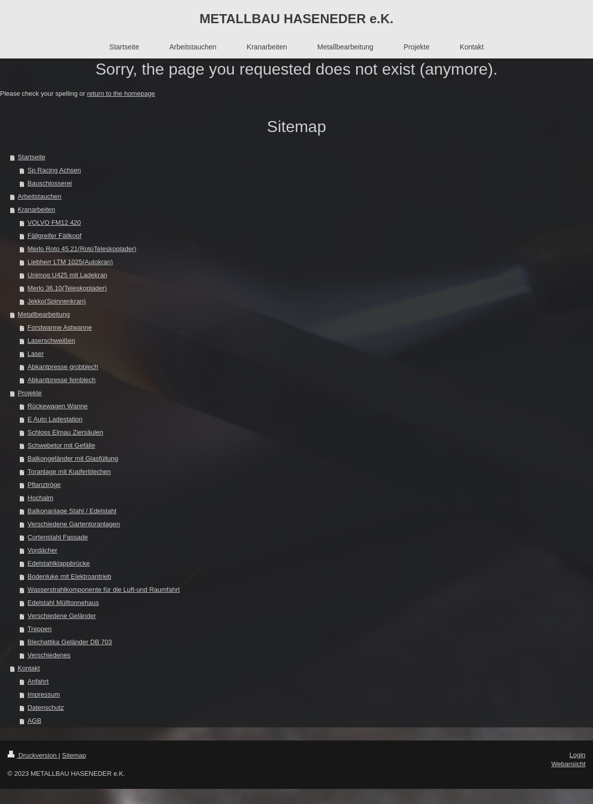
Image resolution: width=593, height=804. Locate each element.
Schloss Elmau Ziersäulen (65, 432)
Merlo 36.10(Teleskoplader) (67, 288)
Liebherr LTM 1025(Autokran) (70, 262)
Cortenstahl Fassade (58, 537)
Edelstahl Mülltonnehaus (63, 602)
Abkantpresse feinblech (62, 380)
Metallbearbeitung (44, 314)
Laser (36, 353)
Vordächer (42, 550)
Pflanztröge (44, 484)
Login (577, 755)
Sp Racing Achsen (54, 170)
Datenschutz (46, 707)
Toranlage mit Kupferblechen (69, 471)
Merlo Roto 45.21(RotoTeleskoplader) (82, 249)
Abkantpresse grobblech (63, 366)
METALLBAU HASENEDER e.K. (296, 18)
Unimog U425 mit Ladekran (67, 275)
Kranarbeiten (36, 209)
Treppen (40, 629)
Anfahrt (38, 681)
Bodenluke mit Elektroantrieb (69, 576)
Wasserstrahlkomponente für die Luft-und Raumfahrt (104, 589)
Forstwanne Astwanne (60, 327)
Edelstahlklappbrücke (59, 563)
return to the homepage (121, 93)
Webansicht (568, 764)
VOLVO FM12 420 (54, 222)
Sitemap (74, 755)
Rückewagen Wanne (58, 406)
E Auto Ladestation (55, 419)
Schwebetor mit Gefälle (61, 445)
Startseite (31, 157)
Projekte (30, 393)
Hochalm (40, 498)
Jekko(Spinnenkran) (57, 301)
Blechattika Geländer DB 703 (70, 642)
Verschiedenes (49, 655)
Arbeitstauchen (39, 196)
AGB (34, 720)
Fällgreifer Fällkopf (55, 235)
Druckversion (33, 755)
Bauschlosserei (50, 183)
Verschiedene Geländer (62, 616)
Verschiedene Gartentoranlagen (74, 524)
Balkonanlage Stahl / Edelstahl (72, 511)
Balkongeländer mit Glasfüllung (73, 458)
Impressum (44, 694)
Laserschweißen (52, 340)
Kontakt (29, 668)
